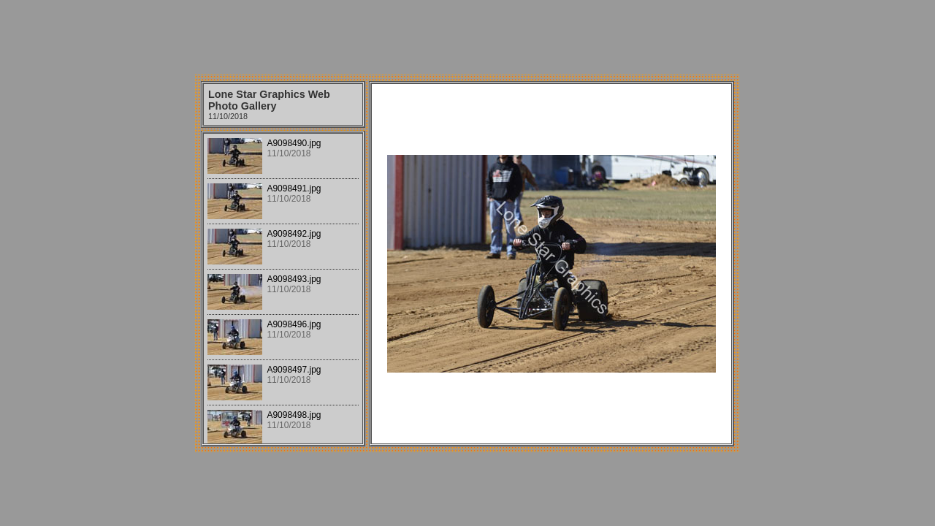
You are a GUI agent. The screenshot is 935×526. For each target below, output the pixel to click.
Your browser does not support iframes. (283, 288)
